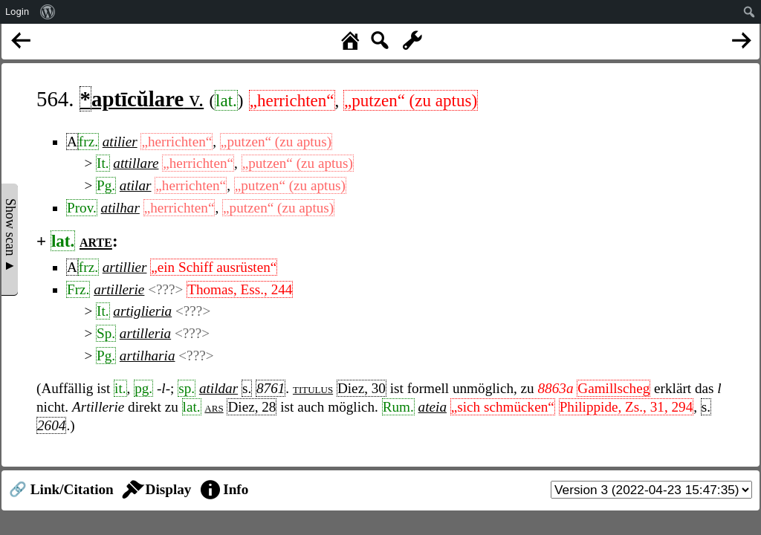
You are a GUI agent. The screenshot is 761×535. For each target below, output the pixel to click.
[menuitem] (48, 12)
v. (142, 98)
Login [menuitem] (17, 11)
